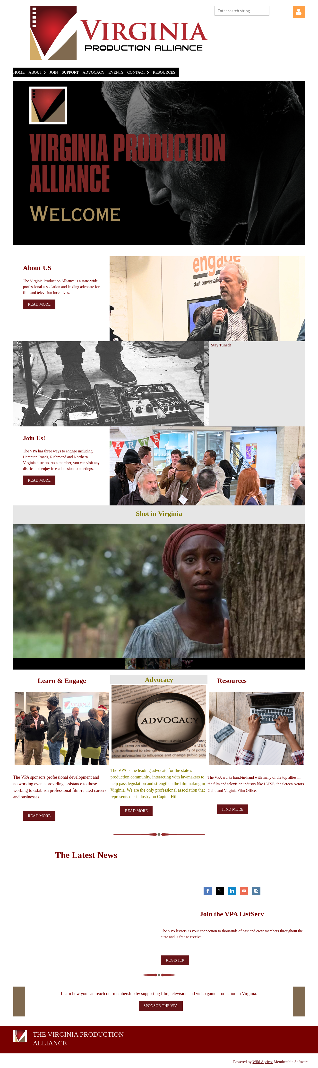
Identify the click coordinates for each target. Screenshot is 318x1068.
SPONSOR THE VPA (161, 1006)
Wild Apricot (263, 1062)
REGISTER (175, 960)
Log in (299, 12)
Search (274, 10)
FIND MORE (232, 809)
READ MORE (39, 816)
